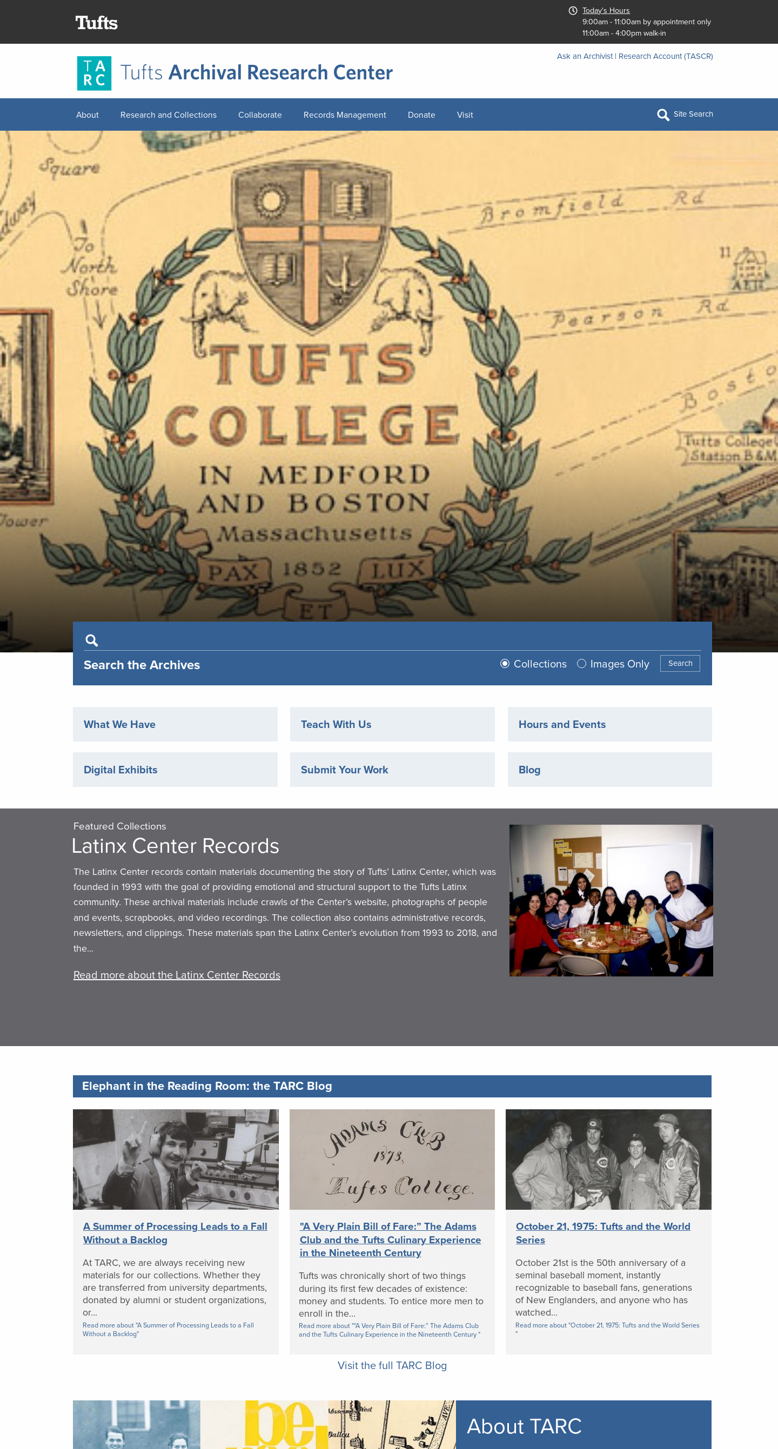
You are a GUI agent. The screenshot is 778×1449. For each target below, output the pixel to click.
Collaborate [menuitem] (260, 115)
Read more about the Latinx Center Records (176, 975)
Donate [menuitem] (421, 115)
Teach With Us (336, 724)
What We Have (120, 724)
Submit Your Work (344, 769)
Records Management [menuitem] (345, 115)
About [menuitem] (87, 115)
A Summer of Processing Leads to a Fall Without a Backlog (175, 1233)
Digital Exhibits (121, 769)
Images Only (620, 664)
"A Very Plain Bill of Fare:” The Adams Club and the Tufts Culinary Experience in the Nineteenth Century (390, 1239)
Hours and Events (562, 724)
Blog (530, 769)
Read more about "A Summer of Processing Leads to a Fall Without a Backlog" (168, 1329)
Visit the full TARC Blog (392, 1365)
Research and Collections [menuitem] (168, 115)
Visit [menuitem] (465, 115)
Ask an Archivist (585, 56)
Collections (540, 664)
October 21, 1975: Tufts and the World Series (603, 1233)
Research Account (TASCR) (666, 56)
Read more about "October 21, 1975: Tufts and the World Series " (607, 1329)
